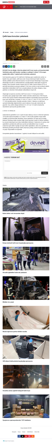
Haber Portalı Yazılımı (9, 440)
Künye (19, 431)
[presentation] (7, 7)
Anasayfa (6, 32)
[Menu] (44, 2)
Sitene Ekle (37, 431)
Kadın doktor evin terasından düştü (28, 6)
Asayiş (11, 32)
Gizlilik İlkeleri (30, 431)
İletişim (23, 431)
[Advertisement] (26, 19)
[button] (42, 66)
